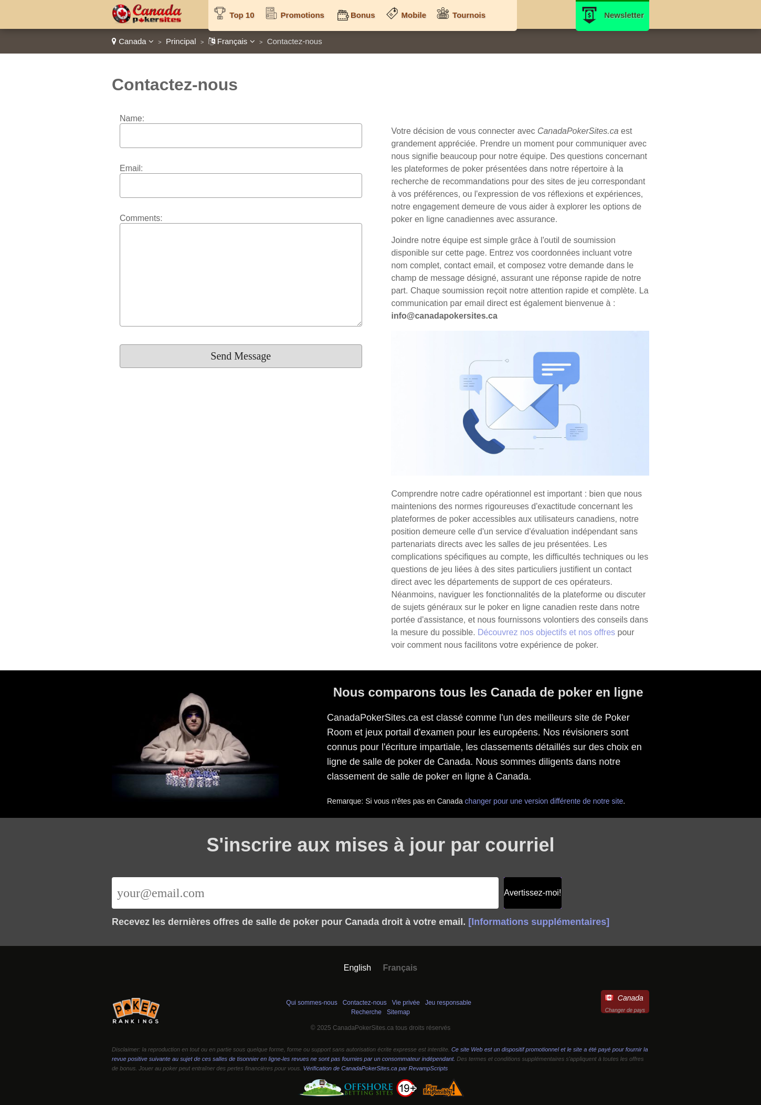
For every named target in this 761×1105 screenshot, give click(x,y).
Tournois (468, 14)
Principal (181, 41)
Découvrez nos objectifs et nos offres (546, 632)
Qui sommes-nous (311, 1002)
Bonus (363, 14)
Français (231, 41)
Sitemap (398, 1012)
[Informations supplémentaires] (538, 922)
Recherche (366, 1012)
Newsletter (624, 14)
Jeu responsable (448, 1002)
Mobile (414, 14)
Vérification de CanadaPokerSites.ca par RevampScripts (375, 1068)
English (357, 967)
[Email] (305, 893)
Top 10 (241, 14)
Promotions (302, 14)
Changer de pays (625, 1010)
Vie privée (406, 1002)
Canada (133, 41)
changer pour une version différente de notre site (545, 800)
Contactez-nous (365, 1002)
